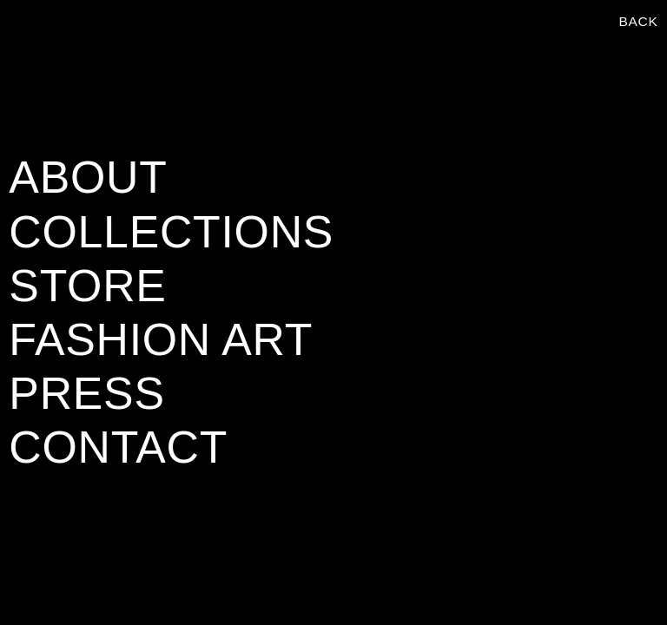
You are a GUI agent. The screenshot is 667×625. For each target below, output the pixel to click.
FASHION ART (161, 339)
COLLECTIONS (171, 232)
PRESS (86, 393)
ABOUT (88, 177)
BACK (637, 21)
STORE (87, 285)
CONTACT (118, 447)
